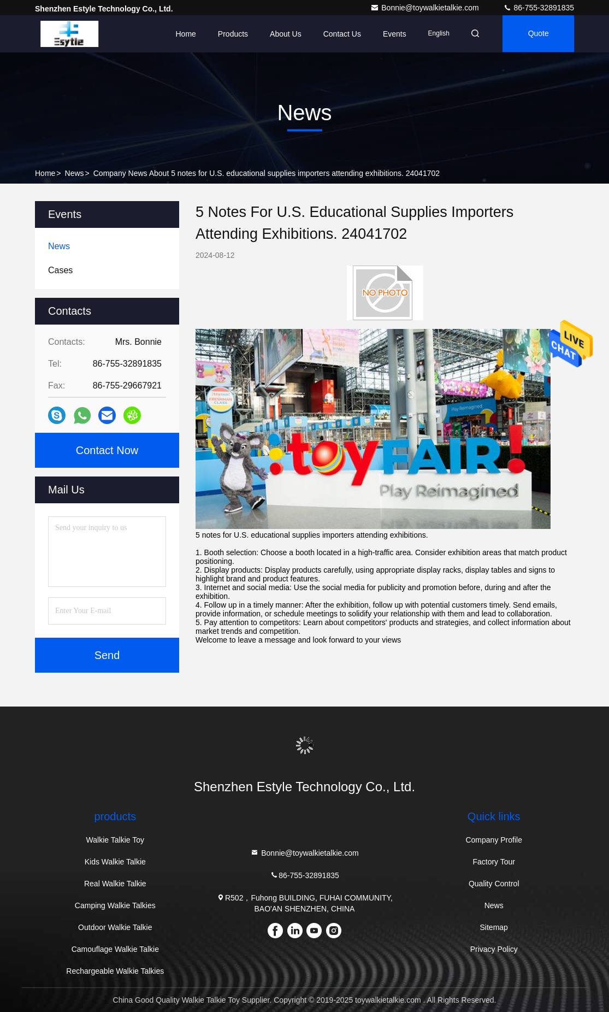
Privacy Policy (494, 949)
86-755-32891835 (538, 7)
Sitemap (494, 927)
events (391, 34)
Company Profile (493, 840)
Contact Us (338, 34)
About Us (282, 34)
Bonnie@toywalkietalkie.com (425, 7)
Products (230, 34)
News (74, 173)
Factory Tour (493, 861)
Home (182, 34)
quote (537, 34)
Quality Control (494, 883)
